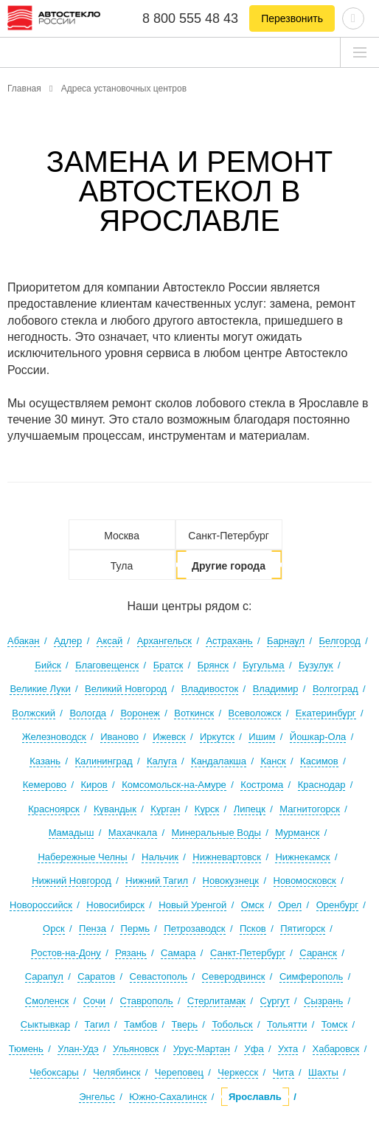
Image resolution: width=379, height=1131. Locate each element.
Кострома (261, 784)
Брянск (213, 665)
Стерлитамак (216, 1000)
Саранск (318, 952)
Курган (165, 808)
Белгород (340, 640)
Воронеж (139, 713)
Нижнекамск (302, 856)
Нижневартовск (226, 856)
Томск (334, 1024)
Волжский (33, 713)
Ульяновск (136, 1048)
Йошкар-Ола (318, 736)
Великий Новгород (126, 688)
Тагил (97, 1024)
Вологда (87, 713)
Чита (283, 1072)
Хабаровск (336, 1048)
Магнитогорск (309, 808)
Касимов (319, 761)
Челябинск (116, 1072)
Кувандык (115, 808)
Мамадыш (71, 832)
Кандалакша (218, 761)
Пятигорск (302, 928)
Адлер (68, 640)
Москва (121, 536)
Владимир (276, 688)
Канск (272, 761)
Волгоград (335, 688)
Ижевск (169, 736)
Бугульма (263, 665)
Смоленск (47, 1000)
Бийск (47, 665)
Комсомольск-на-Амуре (174, 784)
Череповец (179, 1072)
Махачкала (132, 832)
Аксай (110, 640)
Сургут (275, 1000)
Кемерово (44, 784)
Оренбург (337, 904)
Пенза (92, 928)
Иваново (119, 736)
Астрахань (229, 640)
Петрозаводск (194, 928)
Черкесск (238, 1072)
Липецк (249, 808)
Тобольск (232, 1024)
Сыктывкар (45, 1024)
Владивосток (210, 688)
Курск (207, 808)
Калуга (162, 761)
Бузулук (316, 665)
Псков (253, 928)
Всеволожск (255, 713)
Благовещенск (107, 665)
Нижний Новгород (71, 880)
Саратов (96, 976)
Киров (94, 784)
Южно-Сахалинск (167, 1096)
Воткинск (194, 713)
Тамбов (140, 1024)
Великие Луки (40, 688)
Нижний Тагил (156, 880)
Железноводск (54, 736)
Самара (178, 952)
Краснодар (322, 784)
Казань (44, 761)
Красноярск (53, 808)
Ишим (261, 736)
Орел (290, 904)
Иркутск (217, 736)
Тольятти (287, 1024)
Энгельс (97, 1096)
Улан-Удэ (78, 1048)
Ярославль (255, 1096)
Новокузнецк (231, 880)
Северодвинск (233, 976)
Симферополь (311, 976)
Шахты (323, 1072)
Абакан (23, 640)
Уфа (253, 1048)
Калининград (104, 761)
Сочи (94, 1000)
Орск (54, 928)
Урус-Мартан (201, 1048)
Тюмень (26, 1048)
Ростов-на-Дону (66, 952)
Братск (168, 665)
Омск (252, 904)
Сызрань (323, 1000)
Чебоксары (54, 1072)
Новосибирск (115, 904)
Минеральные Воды (216, 832)
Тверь (185, 1024)
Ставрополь (146, 1000)
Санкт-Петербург (228, 536)
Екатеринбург (326, 713)
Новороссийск (41, 904)
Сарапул (44, 976)
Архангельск (164, 640)
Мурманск (297, 832)
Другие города (228, 566)
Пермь (135, 928)
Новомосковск (305, 880)
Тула (122, 566)
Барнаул (286, 640)
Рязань (130, 952)
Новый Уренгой (192, 904)
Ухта (288, 1048)
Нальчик (160, 856)
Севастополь (159, 976)
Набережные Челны (82, 856)
